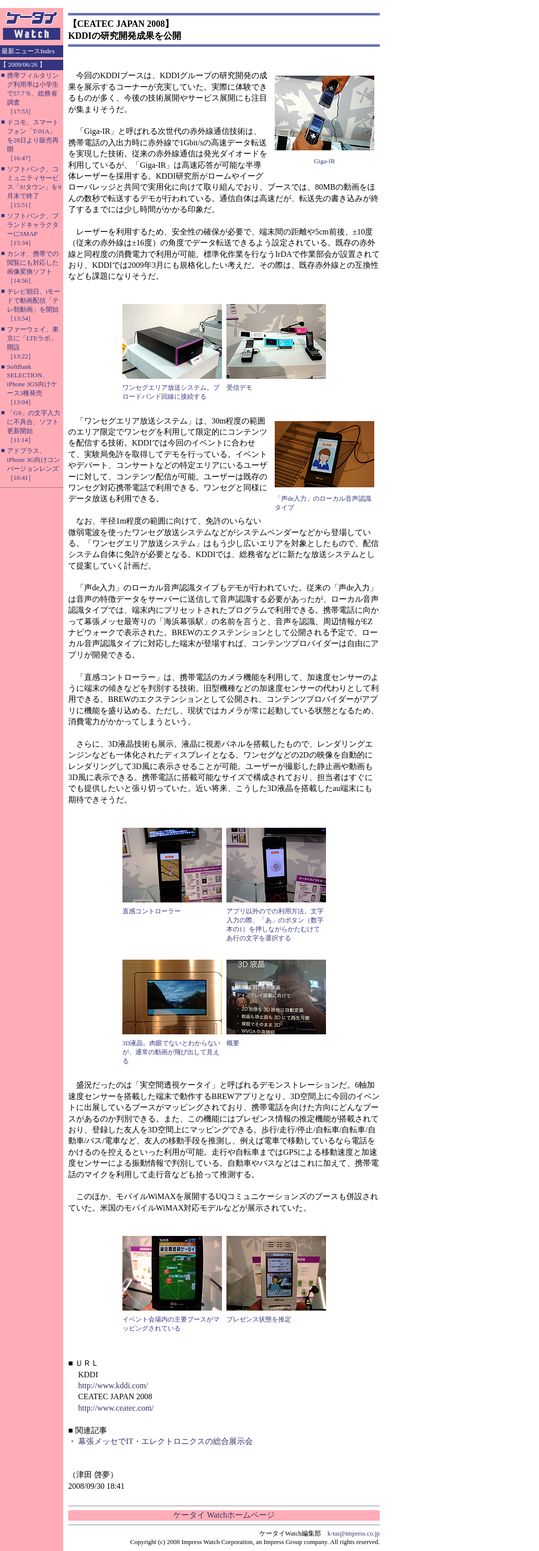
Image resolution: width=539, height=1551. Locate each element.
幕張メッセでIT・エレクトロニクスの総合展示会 (165, 1441)
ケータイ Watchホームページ (224, 1515)
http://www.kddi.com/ (113, 1385)
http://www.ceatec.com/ (116, 1408)
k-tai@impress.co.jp (353, 1533)
